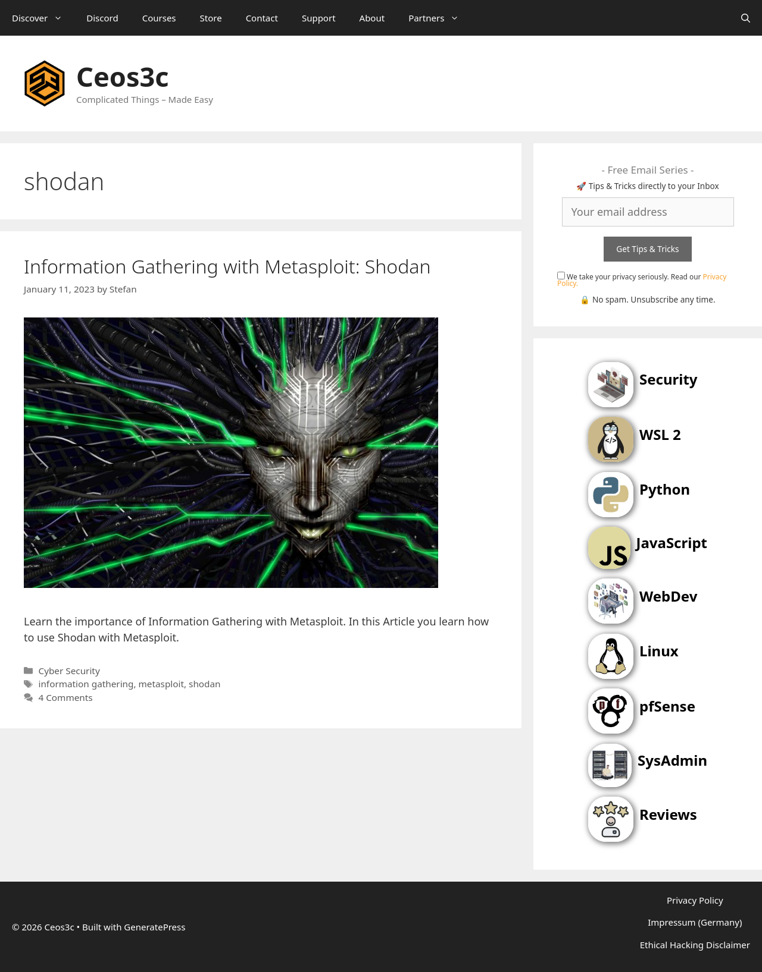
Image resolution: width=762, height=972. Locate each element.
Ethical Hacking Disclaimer (695, 945)
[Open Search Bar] (745, 18)
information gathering (85, 684)
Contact (262, 18)
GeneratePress (154, 927)
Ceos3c (122, 76)
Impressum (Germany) (695, 922)
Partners (439, 18)
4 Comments (65, 697)
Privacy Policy (695, 900)
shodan (204, 684)
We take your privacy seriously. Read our (641, 280)
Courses (159, 18)
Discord (102, 18)
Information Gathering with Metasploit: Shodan (227, 266)
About (372, 18)
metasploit (161, 684)
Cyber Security (68, 671)
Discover (43, 18)
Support (319, 18)
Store (211, 18)
